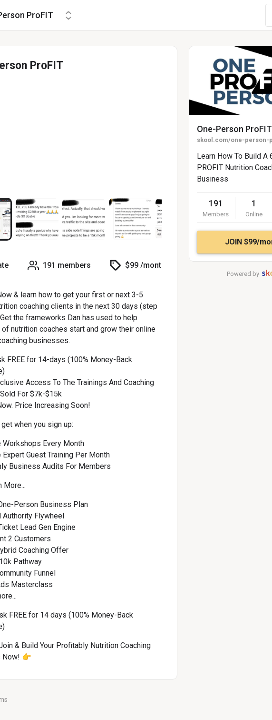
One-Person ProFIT (234, 129)
